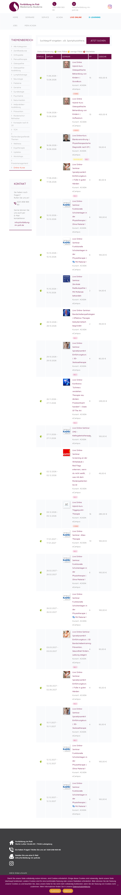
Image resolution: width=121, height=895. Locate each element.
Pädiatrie (17, 83)
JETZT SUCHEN (98, 40)
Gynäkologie (19, 91)
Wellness (17, 143)
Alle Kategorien (20, 46)
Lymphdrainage (20, 74)
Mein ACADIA (30, 25)
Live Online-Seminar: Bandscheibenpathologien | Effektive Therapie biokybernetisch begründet (83, 318)
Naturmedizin (19, 100)
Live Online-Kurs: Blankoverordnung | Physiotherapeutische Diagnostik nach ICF (81, 141)
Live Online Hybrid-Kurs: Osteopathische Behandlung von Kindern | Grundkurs (79, 71)
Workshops (18, 156)
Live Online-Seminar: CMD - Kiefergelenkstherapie (81, 432)
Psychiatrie (18, 96)
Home (15, 17)
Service (45, 17)
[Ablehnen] (117, 885)
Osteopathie (19, 63)
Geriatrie (17, 87)
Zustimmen (55, 891)
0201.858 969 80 (58, 6)
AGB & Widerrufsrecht (18, 873)
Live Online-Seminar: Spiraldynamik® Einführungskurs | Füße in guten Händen (79, 174)
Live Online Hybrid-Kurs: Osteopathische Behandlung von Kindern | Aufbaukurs (79, 108)
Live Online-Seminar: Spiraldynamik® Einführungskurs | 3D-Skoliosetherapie (79, 353)
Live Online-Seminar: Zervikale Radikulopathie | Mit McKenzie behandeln (79, 286)
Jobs (15, 25)
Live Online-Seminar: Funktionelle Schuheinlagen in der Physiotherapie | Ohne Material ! (79, 212)
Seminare (29, 17)
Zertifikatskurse (20, 50)
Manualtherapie (20, 59)
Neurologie (18, 79)
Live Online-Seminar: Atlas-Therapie (79, 535)
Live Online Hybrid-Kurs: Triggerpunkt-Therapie (78, 508)
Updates (17, 152)
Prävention (18, 111)
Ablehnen (68, 891)
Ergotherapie (19, 148)
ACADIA (59, 17)
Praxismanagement (19, 163)
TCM (15, 129)
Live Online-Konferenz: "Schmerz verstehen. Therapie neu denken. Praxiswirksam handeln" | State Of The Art (79, 395)
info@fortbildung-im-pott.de (81, 6)
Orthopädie (18, 55)
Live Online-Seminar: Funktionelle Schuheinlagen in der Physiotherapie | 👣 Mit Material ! (79, 250)
